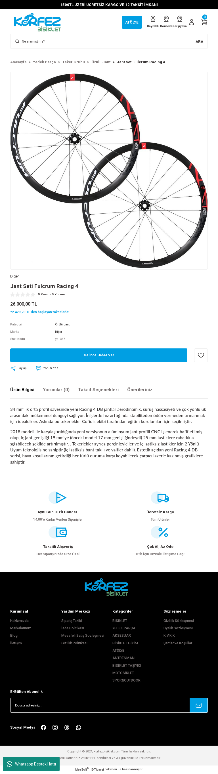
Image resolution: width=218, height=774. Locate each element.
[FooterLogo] (109, 587)
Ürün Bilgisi (22, 390)
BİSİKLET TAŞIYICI (126, 666)
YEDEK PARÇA (123, 629)
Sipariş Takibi (71, 621)
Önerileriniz (139, 390)
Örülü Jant (63, 325)
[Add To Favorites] (201, 356)
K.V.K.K (169, 636)
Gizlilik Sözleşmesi (179, 621)
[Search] (109, 41)
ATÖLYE (118, 651)
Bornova (159, 22)
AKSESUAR (121, 636)
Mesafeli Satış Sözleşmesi (82, 636)
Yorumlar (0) (56, 390)
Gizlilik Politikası (74, 644)
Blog (14, 636)
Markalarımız (20, 629)
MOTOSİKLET (123, 674)
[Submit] (199, 706)
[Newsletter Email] (109, 706)
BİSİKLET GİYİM (125, 644)
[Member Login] (191, 22)
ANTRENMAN (123, 659)
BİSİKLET (119, 621)
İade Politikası (72, 629)
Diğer (59, 332)
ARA (199, 41)
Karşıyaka (177, 22)
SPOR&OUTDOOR (126, 681)
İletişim (16, 644)
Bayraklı (141, 22)
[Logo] (40, 22)
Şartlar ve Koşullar (178, 644)
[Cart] (204, 22)
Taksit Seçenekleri (98, 390)
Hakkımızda (19, 621)
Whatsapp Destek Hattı (31, 764)
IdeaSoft (82, 770)
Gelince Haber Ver (99, 356)
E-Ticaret (97, 770)
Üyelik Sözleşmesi (178, 629)
